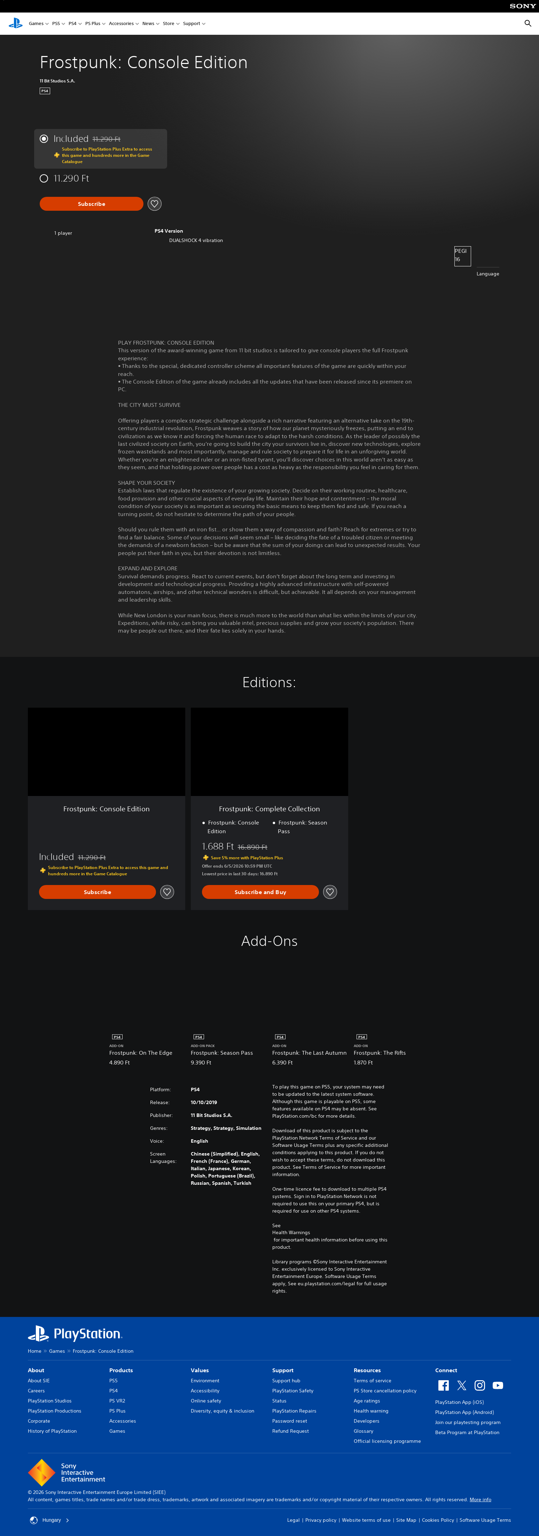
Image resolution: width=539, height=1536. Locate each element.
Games (36, 24)
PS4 (73, 24)
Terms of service (372, 1380)
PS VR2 (117, 1401)
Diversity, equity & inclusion (222, 1411)
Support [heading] (283, 1370)
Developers (367, 1421)
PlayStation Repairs (294, 1411)
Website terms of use (366, 1520)
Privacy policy (320, 1520)
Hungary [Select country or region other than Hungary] (49, 1520)
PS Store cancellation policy (385, 1391)
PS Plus (92, 24)
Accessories (121, 24)
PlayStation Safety (292, 1391)
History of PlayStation (52, 1431)
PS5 (56, 24)
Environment (205, 1380)
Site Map (406, 1520)
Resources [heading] (367, 1370)
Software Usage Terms (485, 1520)
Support (191, 24)
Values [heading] (200, 1370)
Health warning (371, 1411)
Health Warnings (291, 1232)
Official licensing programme (387, 1441)
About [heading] (36, 1370)
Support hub (286, 1380)
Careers (36, 1391)
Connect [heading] (446, 1370)
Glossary (363, 1431)
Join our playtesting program (468, 1422)
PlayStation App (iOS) (459, 1402)
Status (279, 1401)
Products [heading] (121, 1370)
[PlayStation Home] (15, 23)
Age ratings (367, 1401)
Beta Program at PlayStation (467, 1432)
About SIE (39, 1380)
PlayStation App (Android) (464, 1412)
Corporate (39, 1421)
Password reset (289, 1421)
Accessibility (205, 1391)
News (148, 24)
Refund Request (290, 1431)
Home (34, 1351)
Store (168, 24)
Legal (293, 1520)
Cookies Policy (438, 1520)
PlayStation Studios (50, 1401)
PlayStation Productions (54, 1411)
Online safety (206, 1401)
